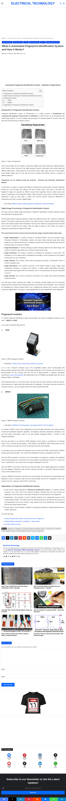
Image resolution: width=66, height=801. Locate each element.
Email (3, 676)
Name (3, 669)
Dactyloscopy (50, 528)
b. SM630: (8, 102)
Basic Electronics (7, 42)
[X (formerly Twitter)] (55, 756)
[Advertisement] (33, 20)
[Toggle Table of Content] (40, 90)
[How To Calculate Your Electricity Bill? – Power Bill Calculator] (49, 599)
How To (43, 42)
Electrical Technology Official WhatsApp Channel (23, 550)
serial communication (16, 375)
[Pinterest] (24, 756)
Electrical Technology (8, 53)
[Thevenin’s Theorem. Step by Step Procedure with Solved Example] (49, 623)
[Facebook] (9, 756)
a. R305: (8, 100)
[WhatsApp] (55, 765)
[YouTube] (9, 765)
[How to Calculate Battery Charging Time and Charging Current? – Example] (49, 576)
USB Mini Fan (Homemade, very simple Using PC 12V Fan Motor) (32, 425)
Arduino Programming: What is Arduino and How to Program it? (24, 518)
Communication (12, 38)
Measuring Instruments (53, 42)
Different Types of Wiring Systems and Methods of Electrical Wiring (33, 203)
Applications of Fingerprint (14, 528)
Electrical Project (34, 42)
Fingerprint (58, 528)
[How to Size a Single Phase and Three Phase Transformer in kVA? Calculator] (16, 576)
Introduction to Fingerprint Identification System (18, 93)
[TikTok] (24, 765)
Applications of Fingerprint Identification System (19, 105)
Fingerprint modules (10, 98)
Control (26, 42)
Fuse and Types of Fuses (12, 524)
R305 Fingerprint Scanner (8, 531)
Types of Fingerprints (38, 531)
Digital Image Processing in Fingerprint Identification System (23, 96)
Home (4, 38)
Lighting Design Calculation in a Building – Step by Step (22, 521)
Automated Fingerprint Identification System (34, 528)
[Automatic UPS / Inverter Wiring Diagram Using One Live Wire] (16, 599)
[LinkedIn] (40, 765)
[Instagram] (40, 756)
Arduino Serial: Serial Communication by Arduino (27, 363)
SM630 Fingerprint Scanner (24, 531)
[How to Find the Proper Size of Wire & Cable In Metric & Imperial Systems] (16, 623)
